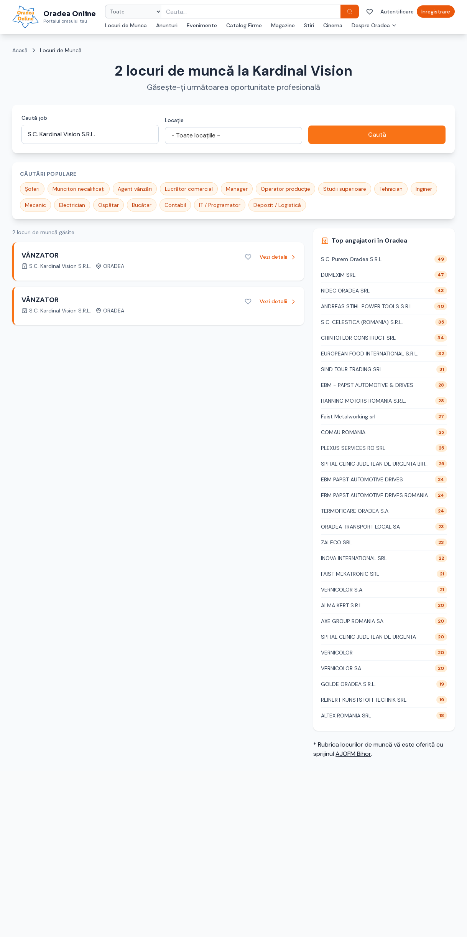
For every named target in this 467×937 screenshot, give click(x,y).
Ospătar (108, 205)
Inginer (424, 188)
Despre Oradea (374, 25)
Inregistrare (435, 11)
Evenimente (202, 25)
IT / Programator (219, 205)
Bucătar (141, 205)
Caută (377, 135)
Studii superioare (344, 188)
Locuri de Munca (126, 25)
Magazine (283, 25)
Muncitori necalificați (79, 188)
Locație (174, 120)
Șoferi (32, 188)
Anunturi (167, 25)
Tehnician (391, 188)
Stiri (309, 25)
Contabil (175, 205)
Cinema (332, 25)
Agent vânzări (135, 188)
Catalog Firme (244, 25)
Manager (237, 188)
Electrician (72, 205)
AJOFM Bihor (353, 754)
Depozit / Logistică (277, 205)
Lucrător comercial (189, 188)
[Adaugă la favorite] (248, 257)
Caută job (34, 117)
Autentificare (397, 11)
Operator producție (285, 188)
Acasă (20, 50)
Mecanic (35, 205)
